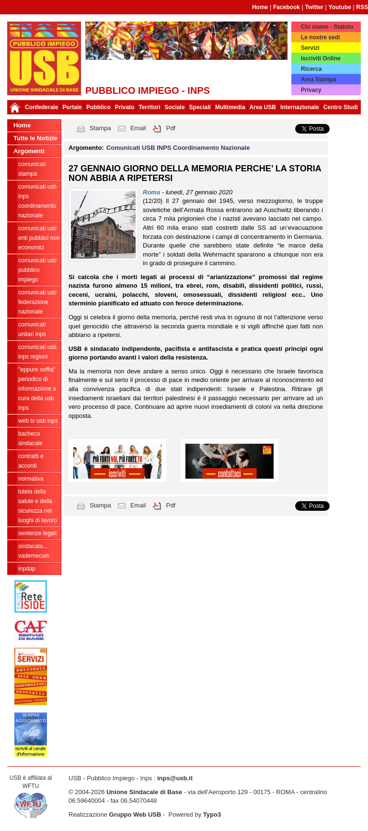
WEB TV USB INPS (38, 420)
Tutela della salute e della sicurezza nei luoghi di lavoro (37, 506)
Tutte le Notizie (35, 138)
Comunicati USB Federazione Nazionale (37, 302)
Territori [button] (149, 107)
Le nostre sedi (320, 37)
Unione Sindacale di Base (144, 792)
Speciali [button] (200, 107)
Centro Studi (340, 107)
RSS (362, 7)
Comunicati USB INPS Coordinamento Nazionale (37, 201)
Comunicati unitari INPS (32, 329)
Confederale (41, 107)
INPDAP (26, 568)
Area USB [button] (263, 107)
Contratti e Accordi (31, 461)
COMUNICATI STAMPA (32, 169)
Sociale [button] (175, 107)
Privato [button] (125, 107)
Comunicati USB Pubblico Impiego (37, 270)
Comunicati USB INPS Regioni (37, 352)
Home (260, 7)
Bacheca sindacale (30, 438)
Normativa (31, 478)
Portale (72, 107)
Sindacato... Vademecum (33, 551)
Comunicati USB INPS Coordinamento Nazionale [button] (178, 147)
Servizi (310, 48)
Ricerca (311, 69)
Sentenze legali (37, 533)
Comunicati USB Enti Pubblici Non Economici (39, 238)
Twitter (314, 7)
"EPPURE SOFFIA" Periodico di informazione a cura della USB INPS (37, 388)
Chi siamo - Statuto (327, 26)
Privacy (311, 90)
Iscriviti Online (321, 58)
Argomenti (29, 151)
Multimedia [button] (230, 107)
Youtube (340, 7)
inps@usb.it (175, 778)
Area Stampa (318, 79)
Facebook (286, 7)
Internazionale (299, 107)
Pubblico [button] (98, 107)
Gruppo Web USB (135, 814)
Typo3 (212, 814)
